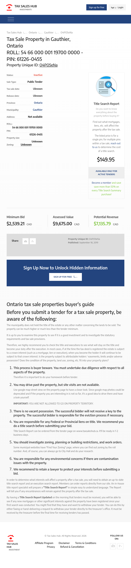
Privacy (51, 546)
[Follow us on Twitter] (120, 546)
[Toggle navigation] (11, 19)
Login (117, 7)
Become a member (101, 182)
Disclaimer (64, 543)
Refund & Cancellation (72, 546)
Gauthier (49, 32)
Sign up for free (96, 7)
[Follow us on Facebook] (113, 546)
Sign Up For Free (65, 277)
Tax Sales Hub (14, 32)
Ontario (33, 32)
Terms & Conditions (85, 543)
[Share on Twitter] (33, 241)
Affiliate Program (44, 543)
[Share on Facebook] (25, 241)
